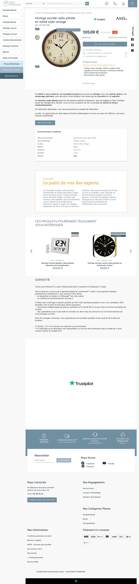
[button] (106, 3)
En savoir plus (89, 83)
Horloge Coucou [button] (12, 28)
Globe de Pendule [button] (12, 58)
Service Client (88, 488)
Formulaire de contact (42, 500)
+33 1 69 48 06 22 (35, 494)
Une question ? (46, 123)
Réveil (85, 519)
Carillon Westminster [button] (12, 40)
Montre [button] (12, 52)
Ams (75, 156)
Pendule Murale (89, 515)
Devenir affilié (32, 562)
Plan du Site (32, 553)
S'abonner (64, 460)
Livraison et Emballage (92, 493)
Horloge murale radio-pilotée (79, 13)
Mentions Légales (34, 540)
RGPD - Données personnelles (39, 545)
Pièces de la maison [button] (12, 70)
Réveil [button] (12, 16)
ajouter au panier (104, 44)
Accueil (39, 13)
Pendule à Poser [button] (12, 34)
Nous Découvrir (11, 76)
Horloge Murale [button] (12, 22)
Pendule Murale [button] (12, 10)
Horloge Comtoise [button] (12, 46)
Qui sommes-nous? (34, 549)
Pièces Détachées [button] (13, 64)
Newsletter (41, 455)
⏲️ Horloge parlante (35, 557)
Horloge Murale (50, 13)
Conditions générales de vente (39, 536)
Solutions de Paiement (92, 497)
